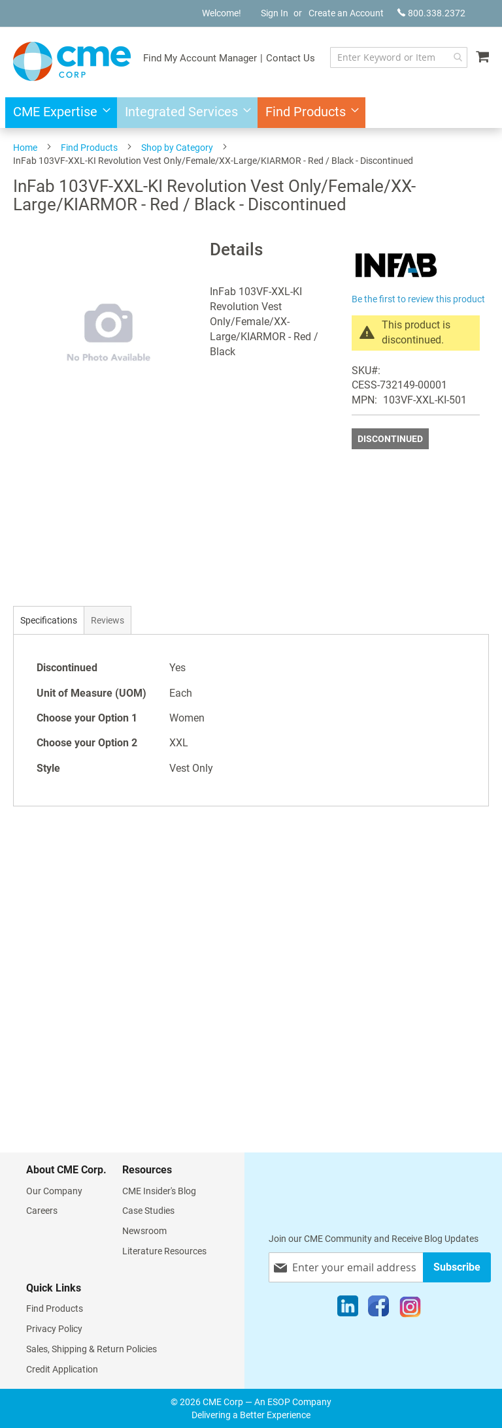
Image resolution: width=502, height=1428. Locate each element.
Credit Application (62, 1369)
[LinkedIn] (347, 1309)
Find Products (89, 147)
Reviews (107, 620)
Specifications (48, 620)
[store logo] (72, 61)
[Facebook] (378, 1309)
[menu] (251, 112)
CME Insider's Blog (159, 1191)
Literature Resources (164, 1251)
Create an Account (346, 13)
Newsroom (144, 1231)
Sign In (274, 13)
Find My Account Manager (200, 58)
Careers (42, 1210)
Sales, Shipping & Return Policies (91, 1349)
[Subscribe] (457, 1267)
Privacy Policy (54, 1329)
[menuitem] (57, 112)
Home (25, 147)
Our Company (54, 1191)
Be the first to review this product (418, 299)
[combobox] (398, 57)
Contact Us (290, 58)
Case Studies (148, 1210)
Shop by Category (177, 147)
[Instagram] (410, 1309)
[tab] (48, 620)
